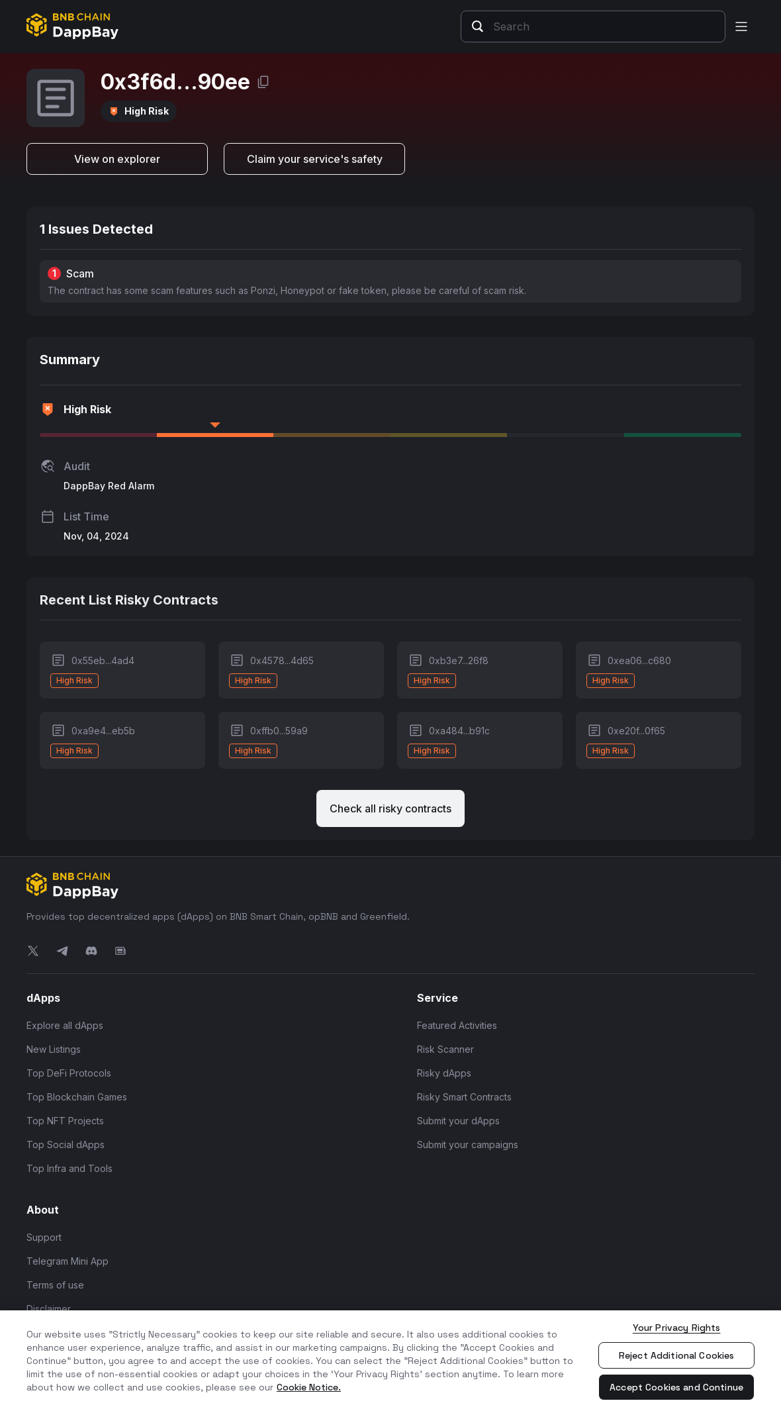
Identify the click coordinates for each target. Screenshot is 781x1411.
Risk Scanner (445, 1049)
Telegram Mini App (67, 1261)
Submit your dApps (458, 1120)
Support (44, 1237)
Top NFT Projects (65, 1120)
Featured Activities (457, 1025)
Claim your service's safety (315, 159)
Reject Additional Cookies (677, 1355)
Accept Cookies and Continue (676, 1387)
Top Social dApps (65, 1144)
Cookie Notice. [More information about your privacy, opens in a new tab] (309, 1387)
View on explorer (117, 159)
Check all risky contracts (390, 808)
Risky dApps (444, 1073)
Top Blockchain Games (76, 1096)
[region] (390, 1360)
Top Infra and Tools (69, 1168)
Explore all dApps (64, 1025)
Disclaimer (48, 1308)
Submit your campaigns (467, 1144)
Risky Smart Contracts (464, 1096)
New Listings (53, 1049)
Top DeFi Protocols (68, 1073)
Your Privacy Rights (677, 1328)
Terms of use (55, 1284)
